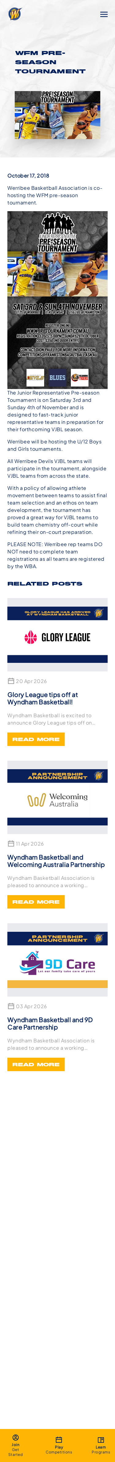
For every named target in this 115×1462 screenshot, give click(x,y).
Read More (36, 740)
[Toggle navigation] (104, 13)
